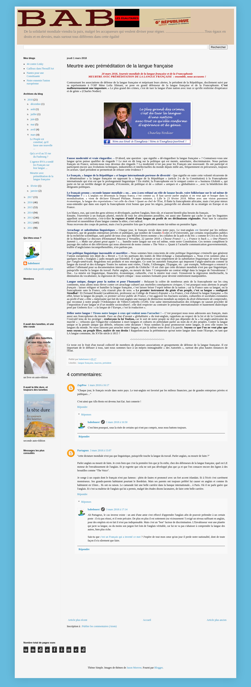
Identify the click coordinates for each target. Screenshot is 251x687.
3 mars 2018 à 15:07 (100, 450)
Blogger (158, 667)
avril (33, 129)
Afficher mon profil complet (38, 268)
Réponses (86, 414)
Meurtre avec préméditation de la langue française (41, 176)
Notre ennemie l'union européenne (38, 82)
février (34, 185)
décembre (36, 104)
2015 (30, 207)
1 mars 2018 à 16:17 (98, 385)
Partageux (83, 450)
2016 (30, 202)
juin (33, 119)
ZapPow (82, 385)
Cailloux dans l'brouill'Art (40, 68)
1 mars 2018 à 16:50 (116, 422)
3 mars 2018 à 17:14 (116, 509)
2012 (30, 222)
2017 (30, 197)
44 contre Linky (35, 64)
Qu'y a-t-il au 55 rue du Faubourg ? (40, 155)
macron (97, 362)
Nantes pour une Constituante (35, 74)
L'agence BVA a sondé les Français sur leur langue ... (41, 165)
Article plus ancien (216, 619)
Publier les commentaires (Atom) (99, 626)
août (33, 109)
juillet (34, 114)
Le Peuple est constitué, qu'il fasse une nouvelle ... (41, 144)
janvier (34, 190)
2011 (30, 227)
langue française (85, 362)
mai (33, 124)
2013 (30, 217)
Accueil (147, 619)
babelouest (94, 422)
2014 (30, 212)
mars (33, 134)
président (107, 362)
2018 (30, 99)
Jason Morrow (134, 667)
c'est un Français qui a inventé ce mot (120, 536)
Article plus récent (77, 619)
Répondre (82, 406)
